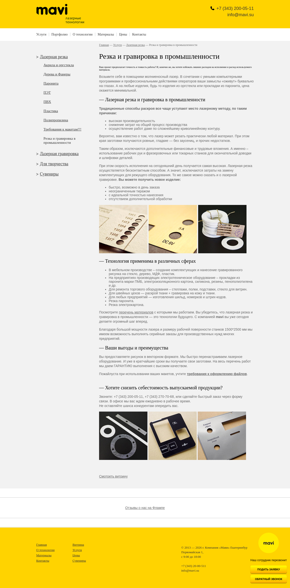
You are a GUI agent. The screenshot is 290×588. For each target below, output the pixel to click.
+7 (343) (235, 8)
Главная (104, 45)
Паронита (51, 83)
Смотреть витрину (113, 476)
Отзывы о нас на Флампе (145, 508)
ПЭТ (47, 92)
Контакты (139, 34)
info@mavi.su (240, 14)
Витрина (78, 544)
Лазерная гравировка (59, 153)
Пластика (51, 111)
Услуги (41, 34)
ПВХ (47, 102)
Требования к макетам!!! (62, 129)
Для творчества (54, 163)
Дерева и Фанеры (57, 74)
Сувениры (49, 174)
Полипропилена (56, 120)
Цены (123, 34)
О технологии (83, 34)
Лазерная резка (54, 56)
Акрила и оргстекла (59, 65)
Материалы (106, 34)
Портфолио (59, 34)
